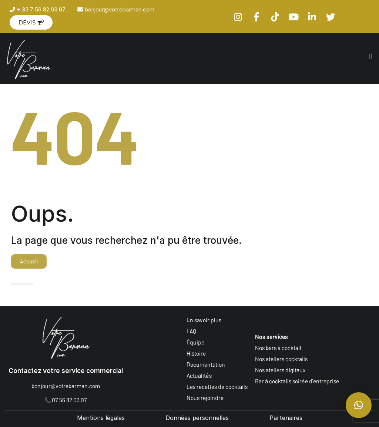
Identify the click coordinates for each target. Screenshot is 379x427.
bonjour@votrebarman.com (65, 385)
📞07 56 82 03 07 (65, 399)
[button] (370, 57)
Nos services (271, 336)
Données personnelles (197, 417)
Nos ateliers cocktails (281, 358)
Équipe (195, 342)
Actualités (199, 375)
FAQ (191, 330)
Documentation (206, 364)
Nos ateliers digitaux (280, 369)
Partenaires (285, 417)
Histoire (196, 353)
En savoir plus (204, 319)
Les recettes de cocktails (217, 386)
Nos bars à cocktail (278, 347)
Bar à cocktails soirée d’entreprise (297, 380)
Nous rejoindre (205, 397)
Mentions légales (101, 417)
